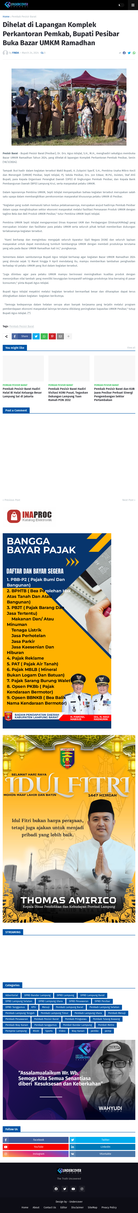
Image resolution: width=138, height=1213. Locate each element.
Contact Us (50, 1207)
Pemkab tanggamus (45, 1025)
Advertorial (11, 995)
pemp (108, 1030)
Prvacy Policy (109, 1207)
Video (62, 1030)
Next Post (128, 500)
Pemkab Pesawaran (16, 1019)
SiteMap (92, 1207)
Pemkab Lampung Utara (88, 1013)
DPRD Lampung (65, 995)
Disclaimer (77, 1207)
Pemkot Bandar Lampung (77, 1025)
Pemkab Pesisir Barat (24, 16)
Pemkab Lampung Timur (54, 1013)
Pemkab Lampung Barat (69, 1007)
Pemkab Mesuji (117, 1013)
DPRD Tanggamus (15, 1007)
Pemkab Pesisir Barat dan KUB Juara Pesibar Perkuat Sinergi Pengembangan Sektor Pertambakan (114, 394)
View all (131, 347)
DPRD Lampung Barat (92, 995)
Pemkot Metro (106, 1025)
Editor (63, 1207)
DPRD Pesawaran (78, 1001)
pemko (94, 1030)
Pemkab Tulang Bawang (106, 1019)
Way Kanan (78, 1030)
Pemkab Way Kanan (16, 1025)
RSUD (36, 1030)
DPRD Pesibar (102, 1001)
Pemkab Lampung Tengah (19, 1013)
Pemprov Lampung (16, 1030)
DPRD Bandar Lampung (37, 995)
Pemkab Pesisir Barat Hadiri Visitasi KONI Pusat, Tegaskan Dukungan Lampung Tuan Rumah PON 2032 (68, 394)
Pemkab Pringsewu (76, 1019)
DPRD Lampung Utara (50, 1001)
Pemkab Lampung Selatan (104, 1007)
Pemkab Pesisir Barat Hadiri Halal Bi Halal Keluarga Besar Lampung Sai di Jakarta (22, 392)
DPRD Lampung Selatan (18, 1001)
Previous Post (12, 500)
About (36, 1207)
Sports (49, 1030)
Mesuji (46, 1007)
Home (6, 16)
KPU (33, 1007)
